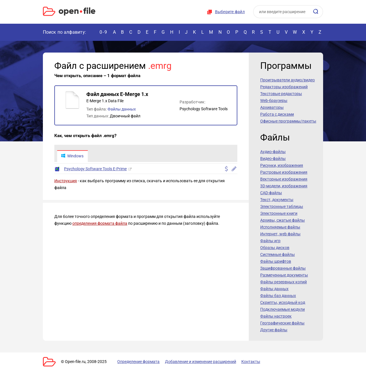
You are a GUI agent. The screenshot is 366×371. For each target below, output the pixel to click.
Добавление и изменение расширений (199, 361)
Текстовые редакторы (281, 93)
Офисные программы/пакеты (288, 121)
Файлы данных (122, 109)
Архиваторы (272, 107)
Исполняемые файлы (280, 227)
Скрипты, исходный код (282, 302)
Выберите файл (230, 11)
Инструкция (65, 181)
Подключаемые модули (282, 309)
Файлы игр (270, 240)
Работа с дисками (277, 114)
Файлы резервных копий (283, 282)
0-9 (104, 32)
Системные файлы (277, 254)
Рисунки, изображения (281, 165)
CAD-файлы (271, 192)
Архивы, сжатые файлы (282, 220)
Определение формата (138, 361)
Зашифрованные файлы (283, 268)
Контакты (249, 361)
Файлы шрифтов (275, 261)
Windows (72, 156)
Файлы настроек (276, 316)
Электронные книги (278, 213)
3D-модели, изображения (283, 186)
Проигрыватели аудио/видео (287, 80)
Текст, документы (276, 199)
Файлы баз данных (278, 295)
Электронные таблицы (281, 206)
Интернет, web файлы (280, 234)
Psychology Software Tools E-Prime (95, 169)
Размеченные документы (284, 275)
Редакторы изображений (284, 87)
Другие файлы (273, 330)
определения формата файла (99, 223)
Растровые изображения (283, 172)
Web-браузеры (273, 100)
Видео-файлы (273, 158)
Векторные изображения (283, 179)
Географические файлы (282, 323)
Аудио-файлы (273, 151)
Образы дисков (274, 247)
